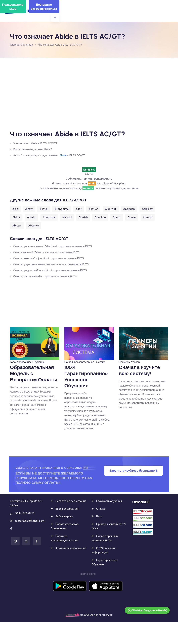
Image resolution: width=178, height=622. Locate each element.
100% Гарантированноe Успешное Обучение (86, 376)
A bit (15, 208)
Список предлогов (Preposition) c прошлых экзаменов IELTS (50, 270)
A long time (62, 208)
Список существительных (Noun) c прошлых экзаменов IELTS (51, 264)
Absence (33, 225)
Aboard (67, 217)
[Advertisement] (89, 82)
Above (132, 217)
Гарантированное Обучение (27, 362)
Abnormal (49, 217)
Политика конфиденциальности (64, 538)
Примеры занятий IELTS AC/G (109, 526)
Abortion (100, 217)
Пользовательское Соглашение (64, 526)
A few (29, 208)
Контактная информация (68, 548)
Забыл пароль (62, 516)
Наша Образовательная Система (84, 362)
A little (44, 208)
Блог (97, 516)
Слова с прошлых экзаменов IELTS (105, 538)
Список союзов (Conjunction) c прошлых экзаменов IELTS (48, 258)
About (117, 217)
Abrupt (16, 225)
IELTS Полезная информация (103, 550)
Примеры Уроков (129, 362)
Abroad (147, 217)
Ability (16, 217)
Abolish (83, 217)
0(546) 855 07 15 (24, 513)
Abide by (147, 208)
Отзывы (99, 508)
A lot (79, 208)
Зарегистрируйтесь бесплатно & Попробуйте (133, 472)
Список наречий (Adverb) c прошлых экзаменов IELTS (46, 252)
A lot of (93, 208)
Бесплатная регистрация (68, 501)
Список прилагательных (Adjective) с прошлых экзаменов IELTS (52, 246)
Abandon (129, 208)
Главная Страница (21, 44)
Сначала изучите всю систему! (139, 370)
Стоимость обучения (107, 501)
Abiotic (31, 217)
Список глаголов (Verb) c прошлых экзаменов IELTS (45, 276)
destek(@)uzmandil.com (29, 520)
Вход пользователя (65, 508)
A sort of (110, 208)
